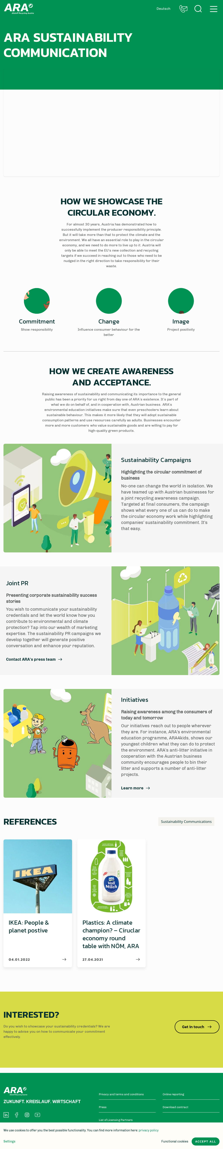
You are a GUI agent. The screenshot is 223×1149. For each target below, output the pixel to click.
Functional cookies (174, 1141)
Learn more (132, 788)
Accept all (205, 1141)
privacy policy (149, 1130)
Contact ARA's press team (31, 659)
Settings (9, 1141)
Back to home (18, 8)
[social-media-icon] (6, 1114)
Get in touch (197, 1027)
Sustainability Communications (186, 821)
